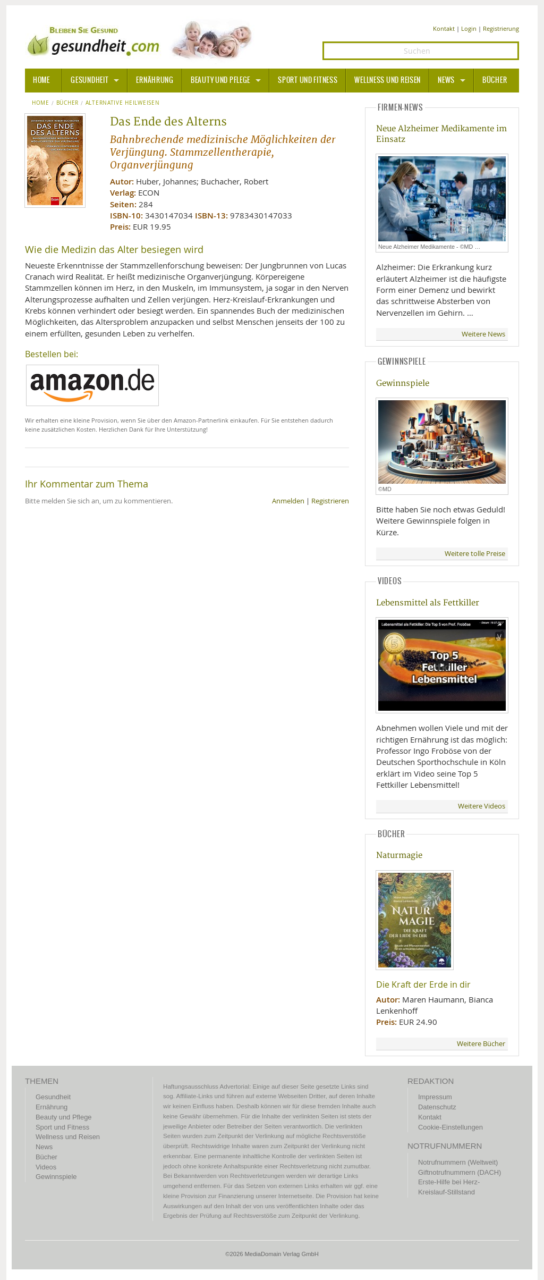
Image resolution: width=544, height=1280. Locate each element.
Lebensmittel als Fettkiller (427, 603)
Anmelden (288, 501)
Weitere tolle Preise (475, 553)
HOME (41, 80)
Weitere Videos (481, 806)
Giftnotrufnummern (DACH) (459, 1172)
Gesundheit (89, 80)
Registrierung (501, 28)
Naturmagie (399, 855)
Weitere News (483, 334)
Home (40, 103)
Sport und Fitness (307, 80)
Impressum (435, 1097)
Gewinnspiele (402, 383)
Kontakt (444, 28)
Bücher (494, 80)
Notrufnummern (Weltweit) (458, 1162)
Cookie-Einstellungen (450, 1127)
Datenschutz (437, 1107)
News (446, 80)
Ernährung (154, 80)
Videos (46, 1167)
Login (469, 28)
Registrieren (330, 501)
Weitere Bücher (481, 1043)
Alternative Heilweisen (123, 103)
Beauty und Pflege (220, 80)
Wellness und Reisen (387, 80)
